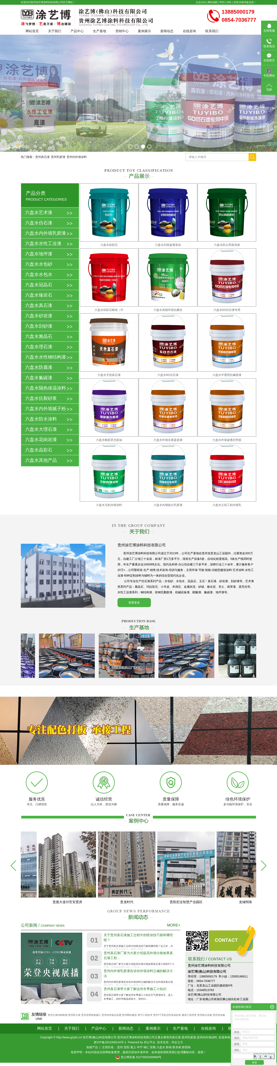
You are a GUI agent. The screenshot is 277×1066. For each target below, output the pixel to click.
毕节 (140, 1047)
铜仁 (146, 1047)
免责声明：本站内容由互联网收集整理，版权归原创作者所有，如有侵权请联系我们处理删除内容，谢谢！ (138, 1052)
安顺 (153, 1047)
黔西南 (186, 1047)
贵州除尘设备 (204, 1015)
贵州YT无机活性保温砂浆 (167, 1015)
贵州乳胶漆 (58, 157)
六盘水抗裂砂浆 (41, 398)
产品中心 (77, 31)
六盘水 (160, 1047)
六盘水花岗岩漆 (41, 439)
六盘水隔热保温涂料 (45, 388)
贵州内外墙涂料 (77, 157)
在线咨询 (189, 31)
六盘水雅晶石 (38, 336)
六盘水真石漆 (38, 305)
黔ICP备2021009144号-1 (110, 1042)
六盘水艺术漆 (38, 212)
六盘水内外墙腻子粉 (45, 408)
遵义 (133, 1047)
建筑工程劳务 (189, 1015)
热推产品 (92, 1047)
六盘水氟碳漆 (38, 377)
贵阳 (126, 1047)
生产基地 (99, 31)
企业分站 (201, 2)
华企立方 (177, 1042)
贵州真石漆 (42, 157)
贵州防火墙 (74, 1015)
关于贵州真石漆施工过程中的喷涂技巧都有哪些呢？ (138, 937)
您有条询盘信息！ (245, 2)
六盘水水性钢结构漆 (45, 357)
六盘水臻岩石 (38, 295)
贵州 (120, 1047)
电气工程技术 (145, 1015)
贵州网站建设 (129, 1015)
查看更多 (134, 602)
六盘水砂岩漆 (38, 315)
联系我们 (211, 31)
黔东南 (177, 1047)
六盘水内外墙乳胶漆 (45, 233)
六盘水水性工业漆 (43, 243)
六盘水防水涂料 (41, 419)
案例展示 (144, 31)
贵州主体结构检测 (57, 1015)
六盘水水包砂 (38, 264)
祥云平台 (149, 1042)
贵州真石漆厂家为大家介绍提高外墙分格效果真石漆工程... (138, 955)
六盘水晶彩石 (38, 449)
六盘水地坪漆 (38, 253)
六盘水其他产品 (41, 460)
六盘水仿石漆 (38, 222)
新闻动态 (167, 31)
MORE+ (173, 925)
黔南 (169, 1047)
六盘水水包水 (38, 274)
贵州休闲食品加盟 (111, 1015)
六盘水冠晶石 (38, 284)
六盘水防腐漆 (38, 367)
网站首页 (32, 31)
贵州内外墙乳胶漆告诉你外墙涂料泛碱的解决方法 (138, 973)
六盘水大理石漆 (41, 429)
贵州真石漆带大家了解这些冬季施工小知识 (135, 989)
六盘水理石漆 (38, 346)
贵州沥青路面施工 (91, 1015)
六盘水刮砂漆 (38, 326)
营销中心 (122, 31)
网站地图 (212, 2)
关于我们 (54, 31)
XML (229, 2)
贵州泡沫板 (219, 1015)
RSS (222, 2)
